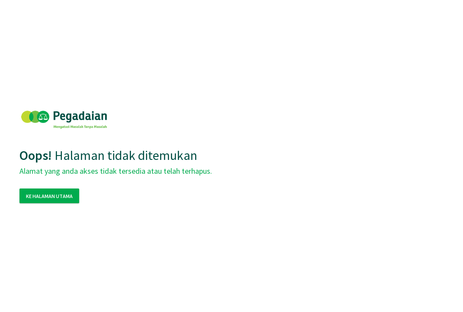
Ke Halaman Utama (49, 196)
